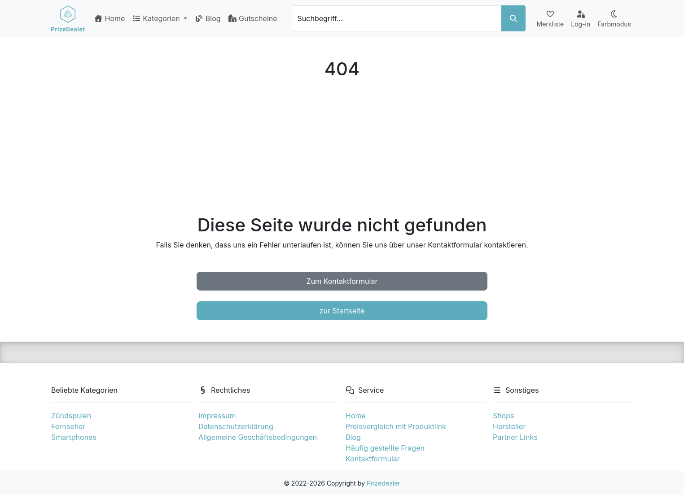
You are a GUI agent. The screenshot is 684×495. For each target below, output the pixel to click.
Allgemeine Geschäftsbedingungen (257, 437)
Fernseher (68, 426)
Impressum (217, 415)
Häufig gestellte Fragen (385, 447)
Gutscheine (252, 18)
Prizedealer (383, 483)
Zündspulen (71, 415)
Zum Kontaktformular (342, 281)
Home (109, 18)
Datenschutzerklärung (235, 426)
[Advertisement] (342, 147)
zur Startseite (342, 310)
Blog (207, 18)
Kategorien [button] (157, 18)
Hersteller (509, 426)
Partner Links (515, 437)
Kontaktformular (373, 458)
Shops (503, 415)
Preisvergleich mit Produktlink (396, 426)
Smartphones (73, 437)
